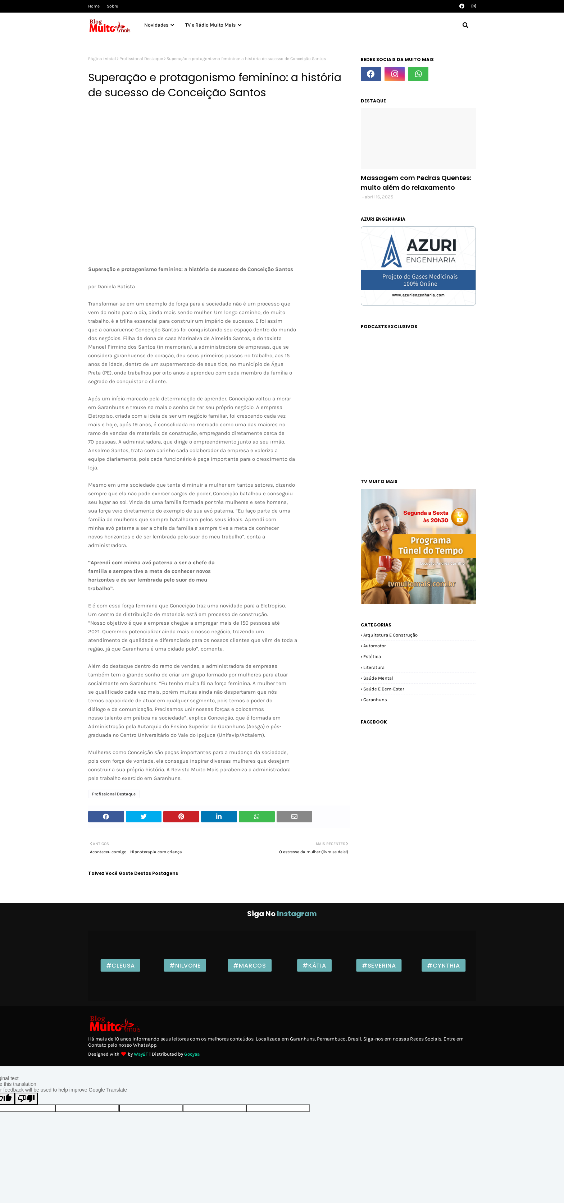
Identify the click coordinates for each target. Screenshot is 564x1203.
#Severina (379, 965)
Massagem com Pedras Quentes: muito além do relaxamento (416, 182)
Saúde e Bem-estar (383, 689)
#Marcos (249, 965)
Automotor (374, 645)
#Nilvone (184, 965)
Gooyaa (192, 1054)
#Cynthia (443, 965)
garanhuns (375, 699)
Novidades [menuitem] (156, 25)
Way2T (141, 1054)
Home (94, 6)
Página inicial (102, 58)
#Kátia (314, 965)
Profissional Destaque (141, 58)
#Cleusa (120, 965)
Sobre (112, 6)
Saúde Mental (378, 678)
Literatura (374, 667)
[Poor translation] (26, 1099)
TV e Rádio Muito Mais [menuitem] (210, 25)
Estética (372, 656)
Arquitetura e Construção (390, 635)
